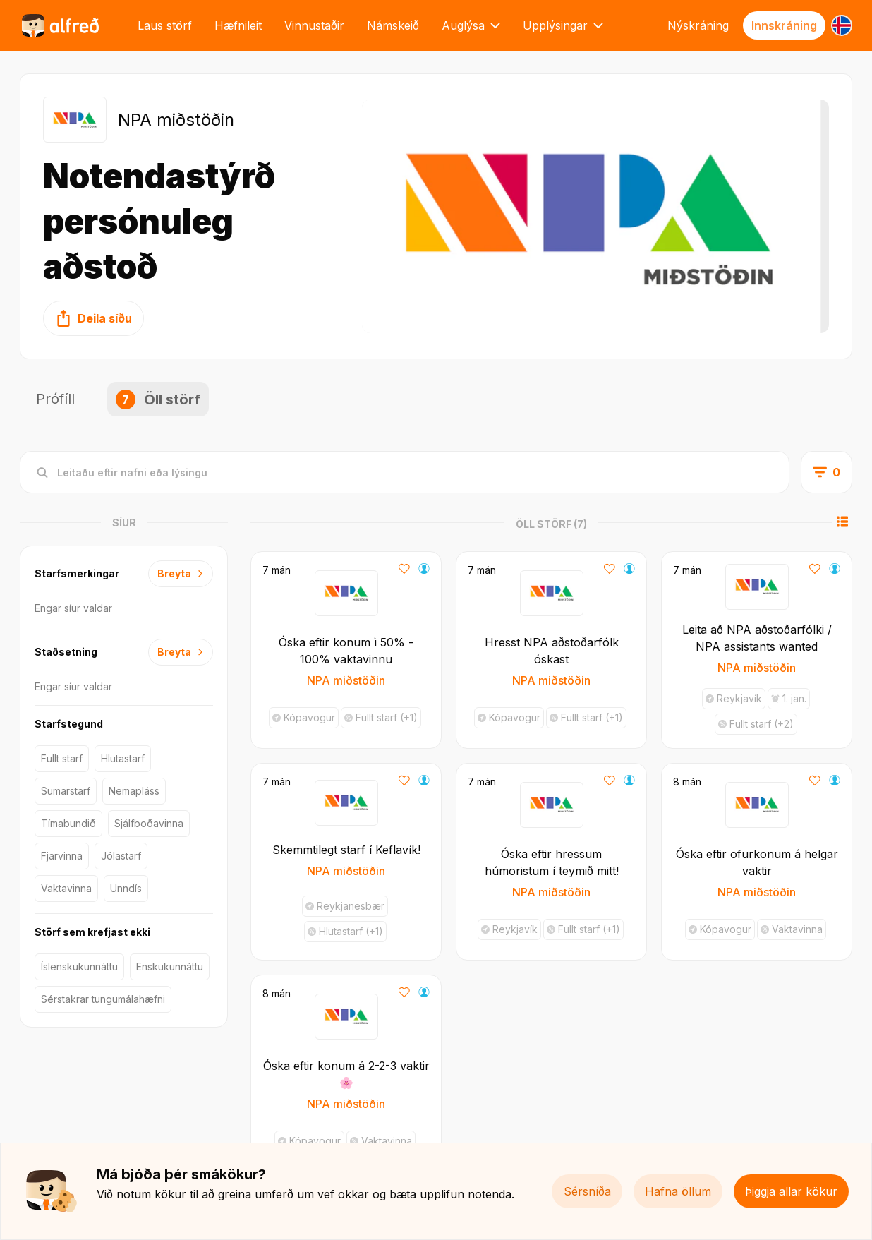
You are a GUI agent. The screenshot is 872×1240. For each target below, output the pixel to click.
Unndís (126, 888)
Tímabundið (68, 823)
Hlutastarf (123, 758)
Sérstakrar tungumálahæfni (103, 999)
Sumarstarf (65, 791)
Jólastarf (121, 856)
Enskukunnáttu (169, 967)
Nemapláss (134, 791)
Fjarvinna (62, 856)
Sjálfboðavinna (148, 823)
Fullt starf (62, 758)
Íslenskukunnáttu (79, 967)
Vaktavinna (66, 888)
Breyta (180, 573)
